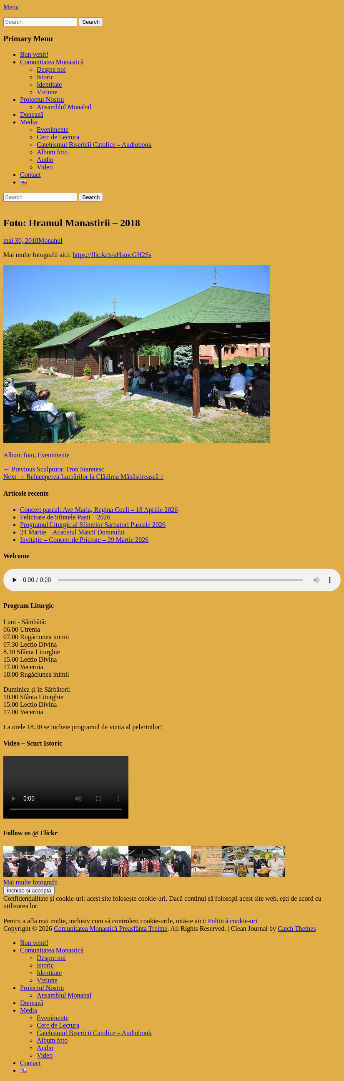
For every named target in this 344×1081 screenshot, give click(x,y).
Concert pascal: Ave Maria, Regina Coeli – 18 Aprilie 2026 (99, 509)
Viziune (47, 92)
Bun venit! (34, 54)
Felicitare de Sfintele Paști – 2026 (65, 517)
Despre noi (51, 69)
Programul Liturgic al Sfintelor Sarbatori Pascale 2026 (93, 524)
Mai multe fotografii (30, 882)
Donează (31, 114)
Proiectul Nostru (42, 99)
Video (45, 167)
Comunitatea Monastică (51, 62)
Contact (30, 174)
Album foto (52, 152)
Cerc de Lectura (58, 137)
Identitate (49, 84)
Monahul (50, 240)
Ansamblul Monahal (64, 107)
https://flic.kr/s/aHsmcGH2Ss (112, 254)
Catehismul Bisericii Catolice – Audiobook (94, 144)
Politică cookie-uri (233, 921)
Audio (45, 159)
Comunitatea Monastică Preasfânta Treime (110, 928)
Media (28, 122)
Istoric (45, 77)
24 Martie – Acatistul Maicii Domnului (72, 532)
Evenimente (52, 129)
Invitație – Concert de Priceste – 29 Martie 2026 (84, 539)
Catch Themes (297, 928)
